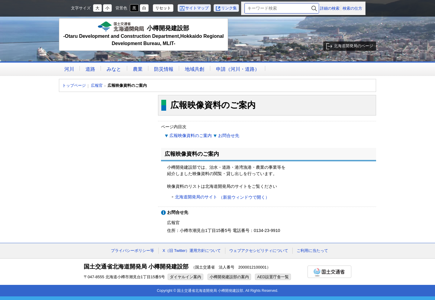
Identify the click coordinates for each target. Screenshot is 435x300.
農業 (138, 69)
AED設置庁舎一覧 (273, 277)
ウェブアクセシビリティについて (258, 250)
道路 (90, 69)
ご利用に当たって (312, 250)
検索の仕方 (352, 8)
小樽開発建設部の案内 (229, 277)
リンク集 (229, 8)
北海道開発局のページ (353, 46)
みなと (114, 69)
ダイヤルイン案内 (185, 277)
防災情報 (163, 69)
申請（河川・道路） (237, 69)
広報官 (97, 85)
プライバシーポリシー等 (132, 250)
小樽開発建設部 (143, 34)
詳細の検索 (330, 8)
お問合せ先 (228, 135)
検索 (314, 8)
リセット (163, 8)
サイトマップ (197, 8)
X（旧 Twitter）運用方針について (192, 250)
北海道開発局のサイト (222, 197)
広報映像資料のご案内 (190, 135)
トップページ (74, 85)
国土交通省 (329, 272)
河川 (69, 69)
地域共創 (194, 69)
